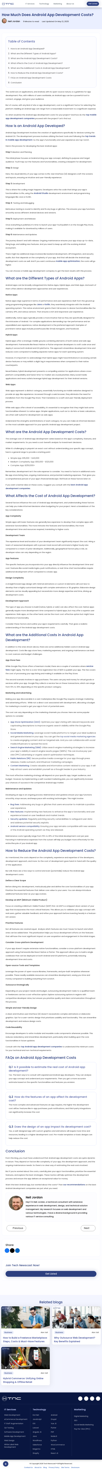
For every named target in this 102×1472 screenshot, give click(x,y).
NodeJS (54, 1437)
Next (86, 1228)
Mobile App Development (15, 1437)
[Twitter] (98, 1399)
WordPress (37, 1441)
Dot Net (36, 1415)
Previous (18, 1228)
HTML (53, 1449)
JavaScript (37, 1420)
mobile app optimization (68, 261)
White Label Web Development (11, 1446)
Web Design (9, 1441)
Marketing (57, 4)
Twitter (12, 1250)
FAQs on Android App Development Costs (31, 77)
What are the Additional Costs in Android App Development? (40, 68)
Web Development (12, 1415)
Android (54, 1415)
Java (39, 304)
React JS (54, 1454)
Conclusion (16, 82)
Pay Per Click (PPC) (82, 1429)
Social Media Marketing (84, 1425)
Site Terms (65, 1468)
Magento (36, 1449)
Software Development (14, 1432)
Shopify (36, 1454)
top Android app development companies (41, 1046)
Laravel (36, 1428)
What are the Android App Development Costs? (34, 58)
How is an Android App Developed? (28, 48)
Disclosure (75, 1468)
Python (54, 1441)
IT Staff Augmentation (13, 1424)
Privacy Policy (54, 1468)
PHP (52, 1432)
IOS (34, 1424)
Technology (44, 4)
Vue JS (53, 1424)
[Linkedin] (80, 1399)
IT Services (29, 4)
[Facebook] (86, 1399)
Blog (45, 1468)
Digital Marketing (81, 1417)
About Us (70, 4)
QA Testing (9, 1428)
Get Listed (92, 4)
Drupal (53, 1420)
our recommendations (74, 1184)
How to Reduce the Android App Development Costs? (37, 73)
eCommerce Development (15, 1420)
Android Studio (41, 193)
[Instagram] (92, 1399)
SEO (75, 1421)
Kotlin (47, 304)
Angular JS (37, 1432)
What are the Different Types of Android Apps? (33, 53)
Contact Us (28, 1468)
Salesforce (37, 1445)
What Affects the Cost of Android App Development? (37, 63)
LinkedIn (17, 1250)
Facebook (7, 1250)
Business (8, 1333)
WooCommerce (58, 1445)
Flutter (53, 1428)
